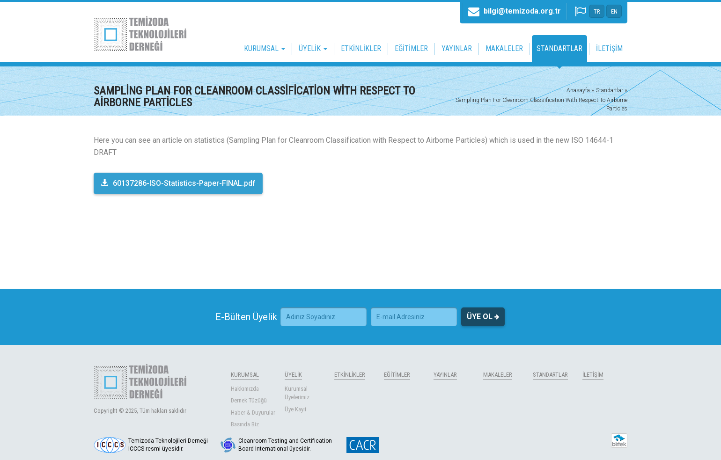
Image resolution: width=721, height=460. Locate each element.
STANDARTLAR (559, 48)
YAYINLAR (456, 48)
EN (614, 11)
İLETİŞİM (609, 48)
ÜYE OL (483, 316)
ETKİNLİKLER (361, 48)
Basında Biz (245, 424)
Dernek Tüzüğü (249, 400)
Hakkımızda (245, 388)
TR (597, 11)
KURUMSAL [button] (264, 48)
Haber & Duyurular (253, 412)
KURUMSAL (245, 374)
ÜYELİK (293, 374)
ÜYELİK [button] (313, 48)
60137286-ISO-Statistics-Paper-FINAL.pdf (178, 183)
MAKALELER (504, 48)
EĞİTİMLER (411, 48)
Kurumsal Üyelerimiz (297, 393)
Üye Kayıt (296, 409)
